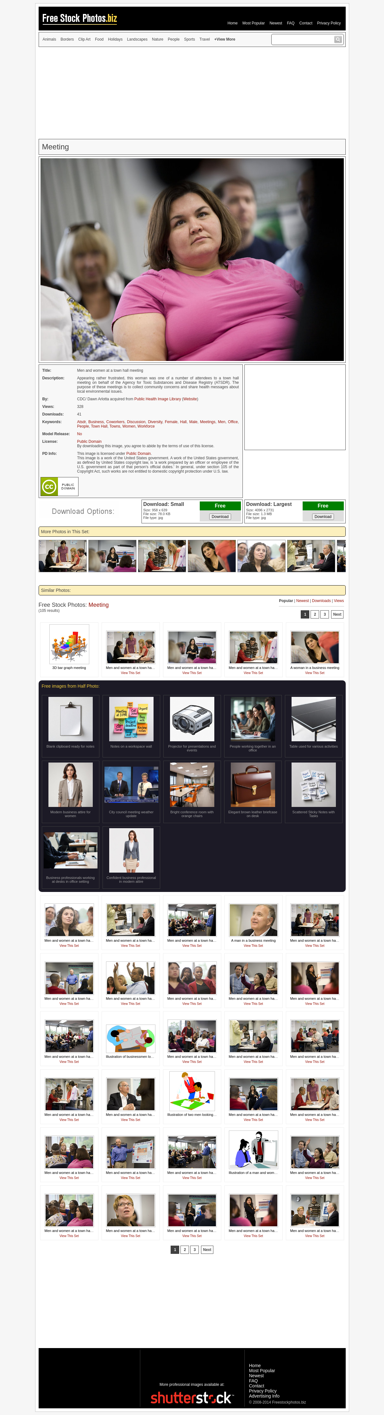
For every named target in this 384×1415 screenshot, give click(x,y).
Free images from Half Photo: (71, 686)
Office (233, 422)
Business (96, 422)
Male (193, 422)
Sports (189, 39)
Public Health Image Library (157, 399)
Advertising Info (264, 1396)
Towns (115, 426)
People (173, 39)
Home (233, 23)
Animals (49, 39)
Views (339, 601)
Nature (157, 39)
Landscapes (137, 39)
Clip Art (84, 39)
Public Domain (89, 441)
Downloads (321, 601)
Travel (204, 39)
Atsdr (81, 422)
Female (171, 422)
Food (99, 39)
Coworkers (115, 422)
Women (129, 426)
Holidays (115, 39)
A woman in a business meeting (314, 668)
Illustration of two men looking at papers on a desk (206, 1115)
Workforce (145, 426)
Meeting (99, 605)
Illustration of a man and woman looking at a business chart (274, 1173)
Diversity (155, 422)
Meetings (208, 422)
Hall (183, 422)
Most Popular (253, 23)
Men (221, 422)
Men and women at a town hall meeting (136, 668)
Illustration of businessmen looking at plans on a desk (147, 1056)
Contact (305, 23)
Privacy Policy (329, 23)
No (79, 434)
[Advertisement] (192, 93)
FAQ (290, 23)
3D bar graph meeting (69, 668)
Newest (275, 23)
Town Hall (99, 426)
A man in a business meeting (253, 940)
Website (190, 399)
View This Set (130, 673)
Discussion (136, 422)
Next (337, 614)
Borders (67, 39)
